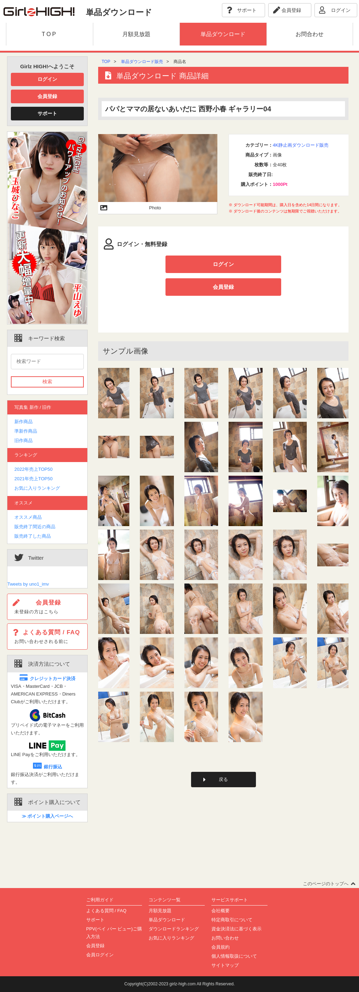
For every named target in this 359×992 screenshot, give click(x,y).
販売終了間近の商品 (34, 526)
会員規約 (220, 947)
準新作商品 (25, 431)
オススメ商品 (28, 517)
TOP (106, 61)
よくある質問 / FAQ (106, 910)
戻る (223, 757)
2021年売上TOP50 (33, 478)
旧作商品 (23, 440)
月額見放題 (160, 910)
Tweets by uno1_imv (28, 584)
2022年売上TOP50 (33, 469)
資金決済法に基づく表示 (236, 928)
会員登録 (47, 96)
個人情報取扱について (234, 956)
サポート (47, 113)
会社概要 (220, 910)
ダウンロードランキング (174, 928)
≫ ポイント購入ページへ (47, 816)
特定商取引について (231, 919)
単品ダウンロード (167, 919)
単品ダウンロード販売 (142, 61)
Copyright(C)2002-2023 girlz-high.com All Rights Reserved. (179, 983)
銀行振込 (47, 766)
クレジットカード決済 (47, 678)
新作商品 (23, 421)
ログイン (47, 79)
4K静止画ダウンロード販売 (300, 145)
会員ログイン (100, 954)
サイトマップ (225, 965)
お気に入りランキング (37, 488)
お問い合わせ (225, 938)
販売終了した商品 (32, 536)
